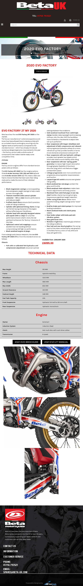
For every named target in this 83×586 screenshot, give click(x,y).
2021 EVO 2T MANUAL (56, 342)
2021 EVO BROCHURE (26, 342)
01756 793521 (44, 16)
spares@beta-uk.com (15, 572)
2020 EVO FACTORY (48, 53)
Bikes (37, 53)
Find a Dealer (41, 71)
